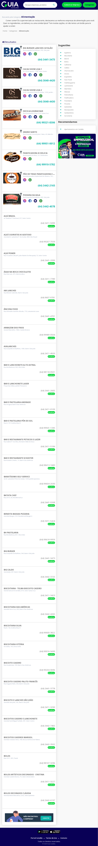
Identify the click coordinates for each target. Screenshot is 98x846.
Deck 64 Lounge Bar (33, 111)
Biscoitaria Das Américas (17, 607)
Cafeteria (67, 65)
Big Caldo (9, 570)
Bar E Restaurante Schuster (18, 458)
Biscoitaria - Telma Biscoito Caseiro (23, 588)
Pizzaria (67, 104)
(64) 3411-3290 (48, 707)
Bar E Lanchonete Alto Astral (20, 365)
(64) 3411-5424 (48, 521)
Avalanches (10, 346)
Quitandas (68, 107)
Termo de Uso (51, 838)
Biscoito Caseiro (12, 663)
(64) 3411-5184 (48, 446)
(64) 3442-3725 (48, 577)
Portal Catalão (36, 838)
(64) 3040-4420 (46, 80)
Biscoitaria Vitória (14, 644)
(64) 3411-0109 (48, 409)
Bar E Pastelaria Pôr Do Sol (18, 421)
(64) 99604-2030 (47, 483)
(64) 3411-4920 (48, 353)
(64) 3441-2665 (48, 390)
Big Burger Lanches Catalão (38, 48)
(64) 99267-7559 (47, 241)
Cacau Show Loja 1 (32, 69)
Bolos (7, 756)
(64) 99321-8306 (45, 122)
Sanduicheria (68, 113)
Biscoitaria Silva (12, 625)
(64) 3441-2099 (48, 260)
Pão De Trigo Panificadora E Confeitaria (44, 174)
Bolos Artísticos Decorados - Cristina (24, 774)
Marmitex (67, 89)
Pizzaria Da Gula (31, 195)
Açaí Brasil (9, 216)
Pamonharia (68, 95)
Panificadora (68, 98)
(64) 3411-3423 (48, 595)
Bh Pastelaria (11, 532)
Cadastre (45, 818)
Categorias (89, 5)
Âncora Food (11, 309)
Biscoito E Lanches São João (18, 700)
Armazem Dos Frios (14, 327)
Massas (67, 92)
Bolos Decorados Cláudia (17, 793)
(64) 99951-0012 (45, 143)
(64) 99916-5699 (47, 651)
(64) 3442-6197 (48, 800)
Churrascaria (68, 71)
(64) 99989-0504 (47, 335)
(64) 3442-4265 (48, 614)
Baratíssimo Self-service (17, 476)
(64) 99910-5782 (45, 164)
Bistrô (66, 59)
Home (5, 31)
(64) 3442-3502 (48, 744)
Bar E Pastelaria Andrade (17, 402)
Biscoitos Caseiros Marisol (18, 737)
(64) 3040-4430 (46, 101)
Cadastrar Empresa (72, 5)
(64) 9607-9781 (48, 297)
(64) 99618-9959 (47, 539)
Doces (66, 74)
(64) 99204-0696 (47, 670)
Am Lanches (10, 290)
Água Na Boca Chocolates (17, 272)
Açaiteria (67, 53)
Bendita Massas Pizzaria (16, 514)
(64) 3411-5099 (48, 223)
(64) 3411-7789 (48, 279)
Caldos (66, 68)
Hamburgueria (69, 83)
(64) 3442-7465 (48, 726)
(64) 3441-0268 (48, 502)
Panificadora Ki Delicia (35, 153)
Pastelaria (68, 101)
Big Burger (9, 551)
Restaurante (69, 110)
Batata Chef (10, 495)
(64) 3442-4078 (46, 206)
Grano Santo (30, 132)
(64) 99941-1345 (47, 428)
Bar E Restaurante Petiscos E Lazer (22, 439)
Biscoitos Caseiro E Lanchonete (20, 718)
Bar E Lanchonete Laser (16, 383)
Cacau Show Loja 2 (32, 90)
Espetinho (68, 77)
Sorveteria (68, 116)
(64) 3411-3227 (48, 781)
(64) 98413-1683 (47, 465)
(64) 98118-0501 (47, 372)
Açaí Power (9, 253)
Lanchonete (68, 86)
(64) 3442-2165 (46, 185)
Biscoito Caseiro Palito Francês (21, 681)
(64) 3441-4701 (48, 316)
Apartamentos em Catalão (74, 129)
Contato (63, 838)
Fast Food (68, 80)
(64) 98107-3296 (47, 763)
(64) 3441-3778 (48, 688)
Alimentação (24, 31)
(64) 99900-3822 (47, 632)
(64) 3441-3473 (46, 59)
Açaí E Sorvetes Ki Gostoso (17, 234)
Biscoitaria (68, 56)
